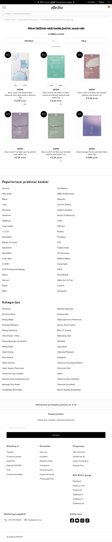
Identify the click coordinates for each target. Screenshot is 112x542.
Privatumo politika (14, 456)
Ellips (4, 291)
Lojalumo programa (80, 461)
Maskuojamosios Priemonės (69, 319)
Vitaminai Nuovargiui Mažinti (69, 362)
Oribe (59, 220)
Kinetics (60, 231)
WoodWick (7, 253)
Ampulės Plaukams (10, 325)
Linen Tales (7, 258)
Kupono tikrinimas (47, 474)
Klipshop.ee (77, 490)
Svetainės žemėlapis (15, 474)
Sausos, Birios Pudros (66, 325)
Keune (5, 274)
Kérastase (6, 210)
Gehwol (5, 280)
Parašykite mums (35, 520)
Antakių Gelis (63, 314)
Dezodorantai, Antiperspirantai (15, 379)
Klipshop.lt (13, 446)
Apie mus (43, 452)
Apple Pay (11, 461)
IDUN (59, 269)
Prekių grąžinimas (47, 478)
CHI (59, 242)
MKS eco (61, 226)
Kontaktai (91, 2)
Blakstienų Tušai (64, 335)
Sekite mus (76, 514)
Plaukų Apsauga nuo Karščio (14, 341)
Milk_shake (7, 193)
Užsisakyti (56, 435)
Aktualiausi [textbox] (28, 40)
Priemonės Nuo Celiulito (12, 373)
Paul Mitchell (62, 274)
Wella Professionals (65, 193)
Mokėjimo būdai (46, 461)
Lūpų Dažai (62, 346)
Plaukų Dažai (7, 346)
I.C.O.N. (5, 231)
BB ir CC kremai (64, 330)
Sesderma (6, 215)
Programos (78, 446)
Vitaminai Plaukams (65, 352)
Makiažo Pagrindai (65, 308)
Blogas (101, 2)
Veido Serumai (8, 362)
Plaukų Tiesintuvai (10, 330)
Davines (5, 188)
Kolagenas (61, 357)
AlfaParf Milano (64, 258)
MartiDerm (7, 247)
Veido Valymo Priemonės (13, 368)
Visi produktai (56, 33)
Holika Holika (63, 247)
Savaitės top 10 (79, 456)
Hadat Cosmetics (64, 210)
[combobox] (29, 41)
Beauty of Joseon (10, 242)
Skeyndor (61, 199)
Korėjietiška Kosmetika (12, 389)
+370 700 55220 (14, 520)
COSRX (5, 264)
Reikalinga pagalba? (15, 514)
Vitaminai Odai (63, 368)
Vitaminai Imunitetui (66, 384)
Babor (5, 199)
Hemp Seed (62, 264)
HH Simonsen (63, 253)
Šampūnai (6, 308)
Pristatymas (44, 465)
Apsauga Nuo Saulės (11, 384)
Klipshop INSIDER (14, 465)
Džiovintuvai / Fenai (10, 335)
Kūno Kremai (7, 357)
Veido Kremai (8, 352)
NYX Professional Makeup (13, 269)
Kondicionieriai (8, 314)
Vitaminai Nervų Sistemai (68, 379)
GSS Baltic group (82, 475)
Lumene (60, 285)
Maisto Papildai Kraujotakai (69, 389)
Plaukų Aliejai (7, 319)
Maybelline (7, 237)
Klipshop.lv (77, 481)
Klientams (45, 446)
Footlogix (61, 237)
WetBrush (6, 220)
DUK (8, 470)
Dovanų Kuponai (46, 470)
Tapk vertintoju (79, 452)
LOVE (52, 2)
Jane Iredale (7, 226)
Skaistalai (61, 341)
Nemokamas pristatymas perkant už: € (56, 404)
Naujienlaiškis (56, 414)
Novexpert (62, 291)
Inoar (4, 204)
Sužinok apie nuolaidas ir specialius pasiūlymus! (56, 420)
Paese (4, 285)
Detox (60, 373)
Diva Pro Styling (64, 204)
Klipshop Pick (78, 465)
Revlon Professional (66, 215)
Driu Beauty (62, 188)
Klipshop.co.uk (78, 485)
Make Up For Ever (65, 280)
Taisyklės (10, 452)
